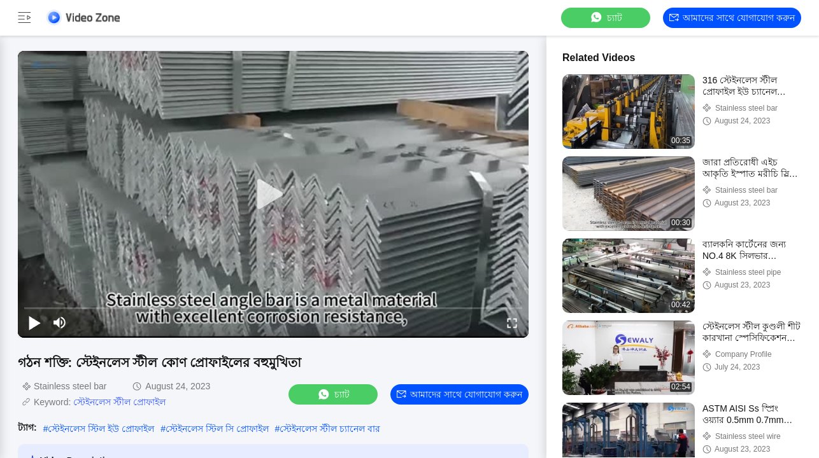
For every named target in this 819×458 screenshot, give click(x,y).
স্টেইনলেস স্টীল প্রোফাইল (119, 402)
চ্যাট (605, 17)
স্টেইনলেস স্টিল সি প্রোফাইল (217, 429)
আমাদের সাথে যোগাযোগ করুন (732, 18)
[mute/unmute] (60, 322)
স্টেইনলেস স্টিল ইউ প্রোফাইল (101, 429)
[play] (273, 195)
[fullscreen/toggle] (512, 322)
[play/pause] (34, 322)
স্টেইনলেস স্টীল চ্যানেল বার (330, 429)
